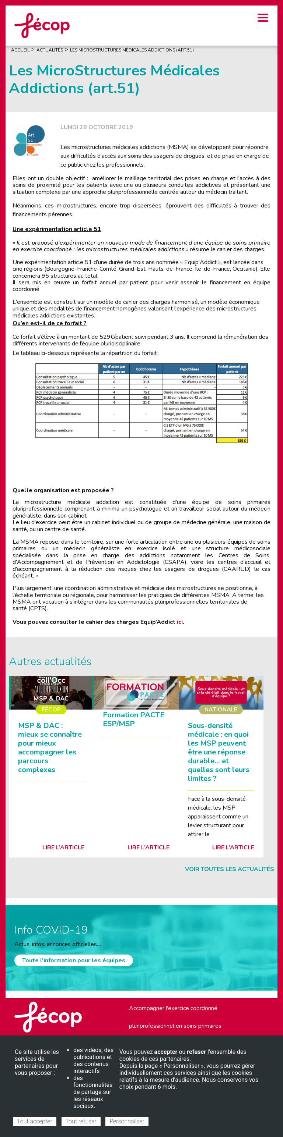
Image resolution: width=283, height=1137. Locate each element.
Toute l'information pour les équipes (73, 960)
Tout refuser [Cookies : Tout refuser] (81, 1121)
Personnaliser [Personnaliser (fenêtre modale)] (126, 1121)
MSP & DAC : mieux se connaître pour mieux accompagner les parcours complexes (50, 748)
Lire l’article (63, 847)
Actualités (49, 50)
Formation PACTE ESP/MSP (133, 719)
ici (180, 622)
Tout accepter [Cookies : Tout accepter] (34, 1121)
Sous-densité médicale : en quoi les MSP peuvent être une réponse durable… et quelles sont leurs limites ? (218, 752)
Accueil (20, 50)
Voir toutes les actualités (229, 869)
